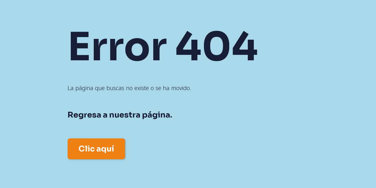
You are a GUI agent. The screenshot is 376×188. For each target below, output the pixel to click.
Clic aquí (96, 149)
